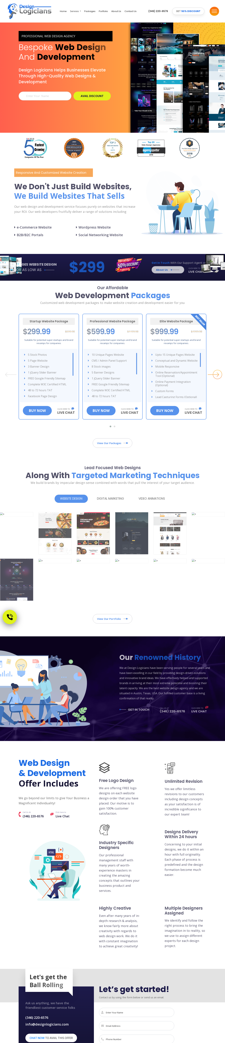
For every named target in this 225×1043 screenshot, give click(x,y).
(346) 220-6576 (33, 816)
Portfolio (103, 11)
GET (188, 11)
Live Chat (62, 816)
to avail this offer (51, 1038)
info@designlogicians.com (47, 1024)
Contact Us (131, 11)
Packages (89, 11)
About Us (116, 11)
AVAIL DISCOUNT (92, 96)
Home (63, 11)
